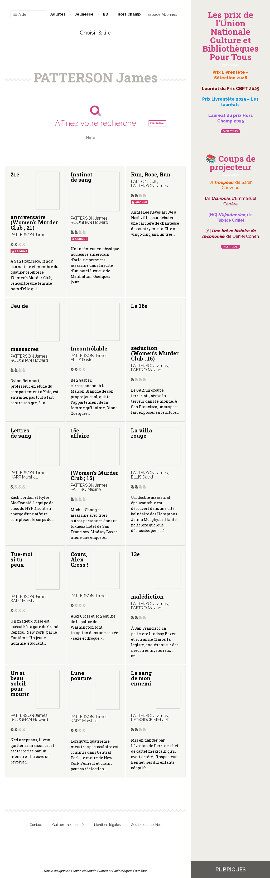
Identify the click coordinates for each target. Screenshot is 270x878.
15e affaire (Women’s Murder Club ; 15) (94, 454)
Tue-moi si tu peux (22, 559)
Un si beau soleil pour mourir (20, 683)
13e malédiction (147, 575)
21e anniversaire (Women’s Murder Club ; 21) (34, 201)
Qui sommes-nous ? (68, 825)
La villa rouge (141, 433)
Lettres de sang (21, 433)
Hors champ (129, 14)
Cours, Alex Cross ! (79, 559)
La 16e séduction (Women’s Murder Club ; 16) (155, 332)
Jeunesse (84, 14)
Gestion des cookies (146, 825)
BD (105, 14)
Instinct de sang (81, 177)
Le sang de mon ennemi (141, 678)
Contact (36, 825)
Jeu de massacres (25, 327)
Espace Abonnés (162, 14)
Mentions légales (107, 825)
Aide (19, 14)
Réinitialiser (157, 123)
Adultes (58, 14)
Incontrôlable (89, 348)
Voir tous (230, 131)
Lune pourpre (81, 675)
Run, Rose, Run (151, 174)
